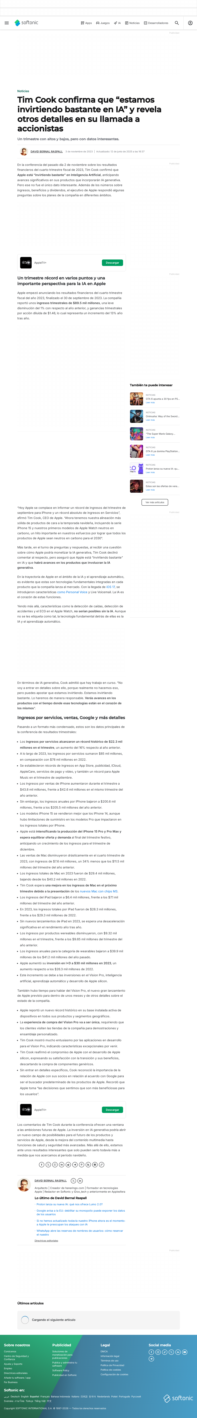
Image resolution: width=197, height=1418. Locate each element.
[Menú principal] (6, 23)
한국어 (92, 1396)
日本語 (84, 1396)
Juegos (103, 23)
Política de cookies (111, 1369)
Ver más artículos (155, 502)
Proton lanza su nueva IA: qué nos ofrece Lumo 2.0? (70, 1204)
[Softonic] (26, 23)
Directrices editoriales (46, 1240)
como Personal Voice (72, 592)
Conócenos (10, 1351)
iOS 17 (110, 587)
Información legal (110, 1356)
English (25, 1396)
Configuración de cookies (114, 1374)
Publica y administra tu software (64, 1364)
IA (117, 23)
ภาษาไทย (19, 1401)
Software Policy (60, 1370)
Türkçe (29, 1401)
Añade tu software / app (17, 1377)
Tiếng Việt (40, 1401)
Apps (86, 23)
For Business (10, 1382)
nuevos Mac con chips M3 (98, 891)
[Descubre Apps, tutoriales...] (177, 23)
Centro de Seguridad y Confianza (16, 1358)
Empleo (8, 1368)
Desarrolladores (156, 23)
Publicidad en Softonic (64, 1375)
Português (124, 1396)
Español (34, 1396)
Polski (114, 1396)
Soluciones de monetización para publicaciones (62, 1354)
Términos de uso (109, 1360)
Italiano (75, 1396)
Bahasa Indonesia (60, 1396)
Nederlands (103, 1396)
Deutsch (15, 1396)
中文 (49, 1401)
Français (45, 1396)
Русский (136, 1396)
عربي (6, 1396)
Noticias (132, 23)
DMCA (104, 1351)
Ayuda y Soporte (13, 1363)
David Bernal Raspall (47, 151)
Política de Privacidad (112, 1365)
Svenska (8, 1401)
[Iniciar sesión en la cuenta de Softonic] (190, 23)
